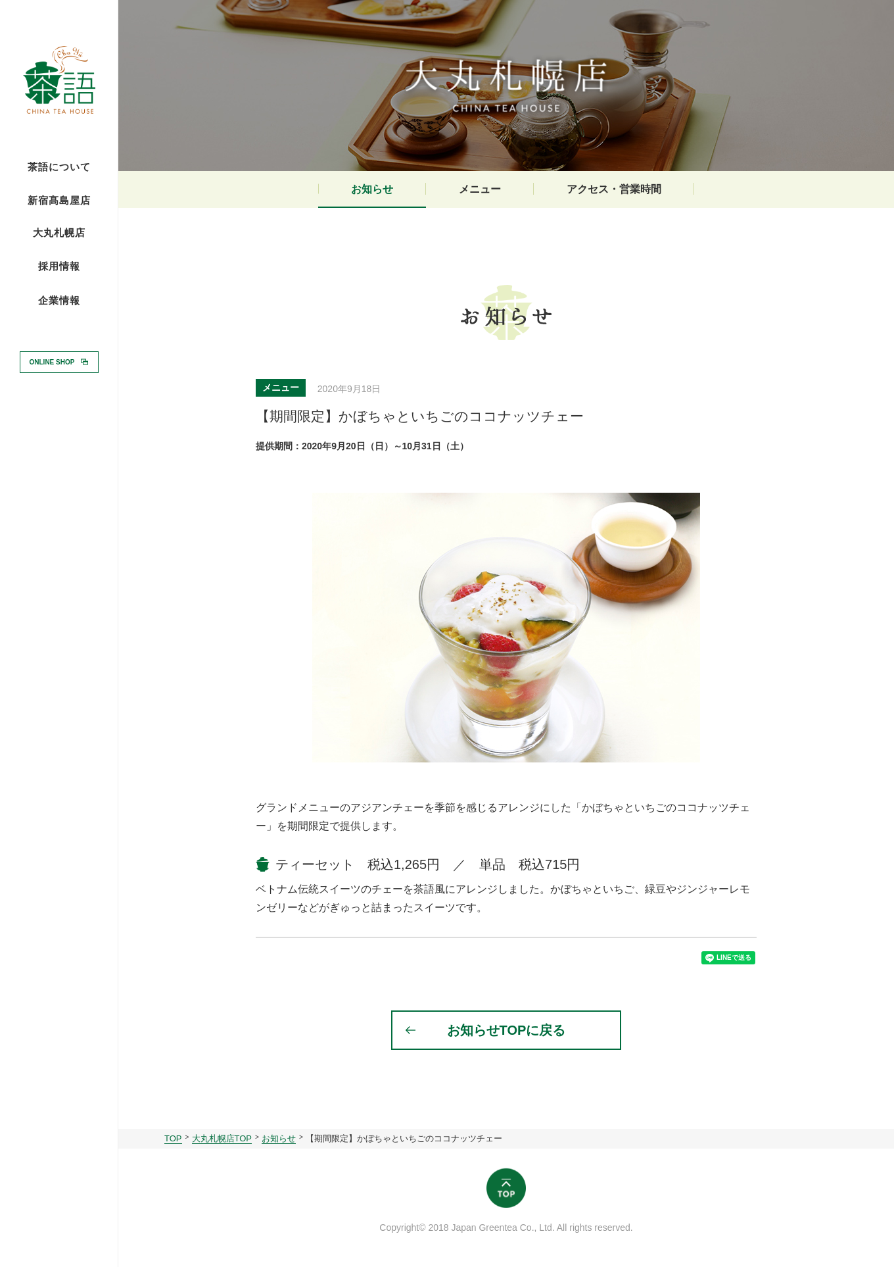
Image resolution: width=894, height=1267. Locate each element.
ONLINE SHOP (52, 361)
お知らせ (372, 189)
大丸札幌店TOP (222, 1138)
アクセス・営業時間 (614, 189)
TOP (173, 1138)
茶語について (59, 167)
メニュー (480, 189)
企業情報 (59, 300)
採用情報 (59, 266)
